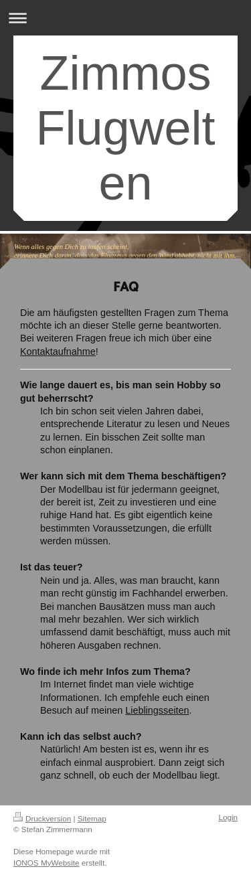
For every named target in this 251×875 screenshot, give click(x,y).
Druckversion (42, 818)
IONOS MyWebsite (46, 862)
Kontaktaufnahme (58, 351)
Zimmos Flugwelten (125, 128)
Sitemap (92, 818)
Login (228, 817)
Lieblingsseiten (157, 710)
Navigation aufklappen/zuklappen (125, 17)
